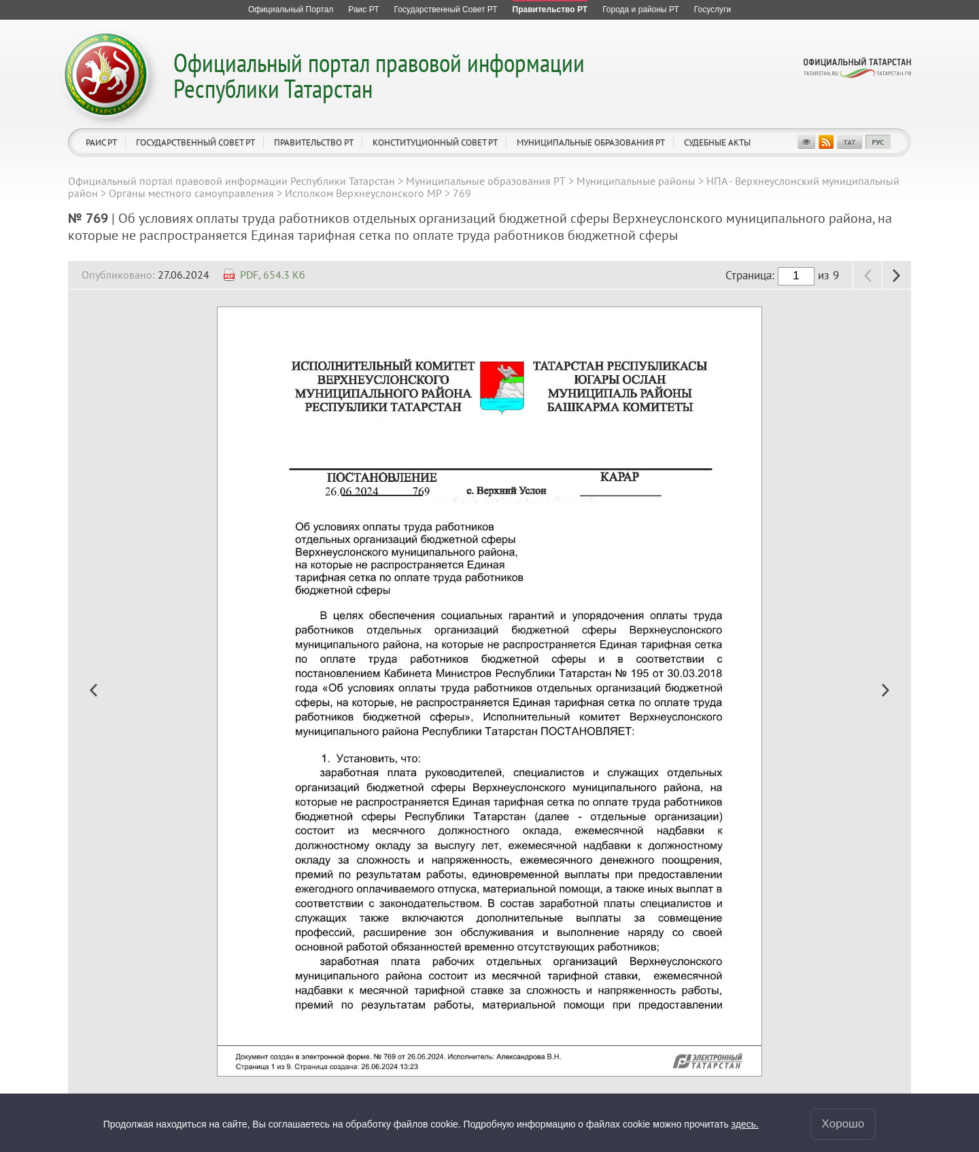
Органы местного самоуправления (191, 193)
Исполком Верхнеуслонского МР (363, 193)
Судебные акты (717, 142)
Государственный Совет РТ (195, 142)
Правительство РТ (314, 142)
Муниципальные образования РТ (591, 142)
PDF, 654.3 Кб (272, 274)
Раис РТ (101, 142)
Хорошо (843, 1123)
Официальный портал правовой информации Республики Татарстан (379, 75)
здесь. (745, 1124)
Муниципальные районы (636, 181)
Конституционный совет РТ (435, 142)
